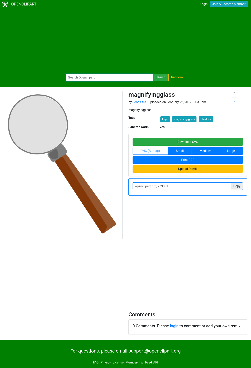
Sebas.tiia (139, 102)
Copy (236, 186)
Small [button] (180, 151)
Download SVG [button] (187, 142)
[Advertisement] (125, 41)
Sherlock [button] (206, 119)
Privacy (106, 362)
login (174, 326)
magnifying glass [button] (184, 119)
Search (160, 77)
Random (177, 77)
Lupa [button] (165, 119)
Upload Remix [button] (187, 169)
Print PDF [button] (187, 160)
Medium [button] (205, 151)
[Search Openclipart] (109, 77)
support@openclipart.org (154, 351)
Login (203, 4)
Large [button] (231, 151)
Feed (148, 362)
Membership (134, 362)
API (155, 362)
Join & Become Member (229, 4)
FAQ (96, 362)
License (118, 362)
